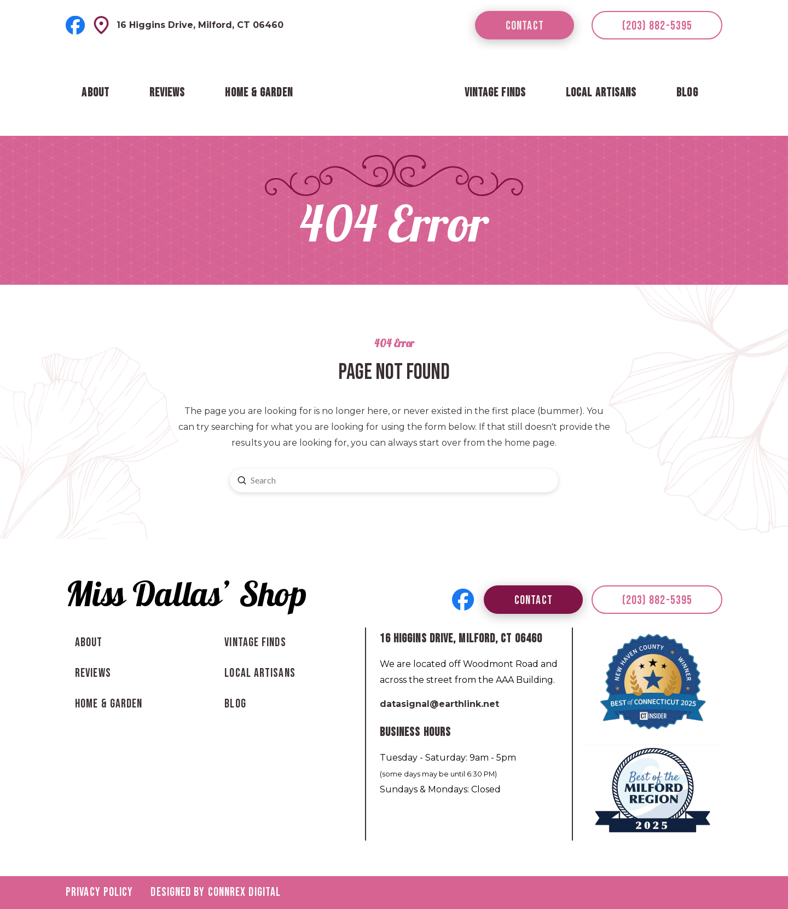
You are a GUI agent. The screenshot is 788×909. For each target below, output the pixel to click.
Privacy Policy (99, 892)
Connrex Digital (244, 892)
